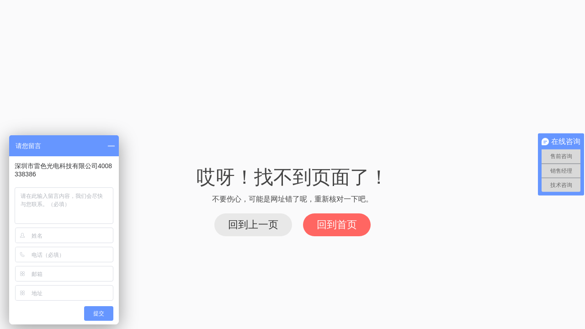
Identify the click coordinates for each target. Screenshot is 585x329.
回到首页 (337, 224)
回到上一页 (253, 224)
